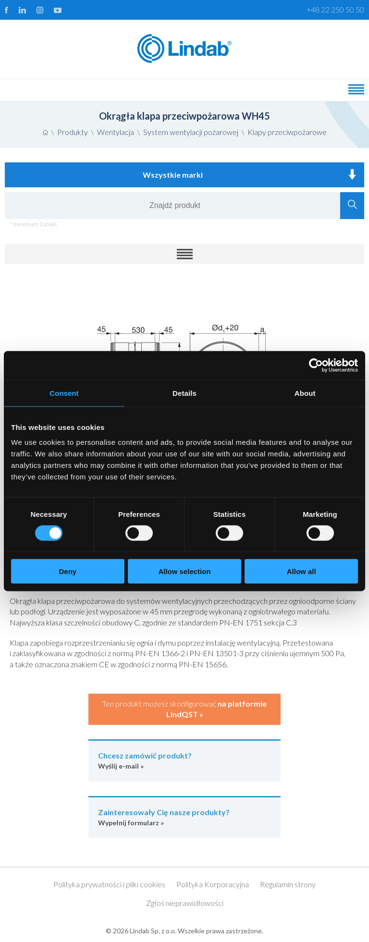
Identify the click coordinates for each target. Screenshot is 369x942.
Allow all (301, 571)
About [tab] (305, 393)
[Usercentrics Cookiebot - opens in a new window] (316, 365)
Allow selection (184, 571)
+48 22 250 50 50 (335, 9)
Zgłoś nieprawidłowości (184, 902)
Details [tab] (184, 393)
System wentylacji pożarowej (190, 131)
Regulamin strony (288, 884)
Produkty (72, 131)
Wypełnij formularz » (184, 817)
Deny (67, 571)
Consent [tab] (64, 393)
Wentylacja (115, 131)
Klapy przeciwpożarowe (287, 131)
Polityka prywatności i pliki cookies (109, 884)
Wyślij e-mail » (184, 760)
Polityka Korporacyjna (212, 884)
